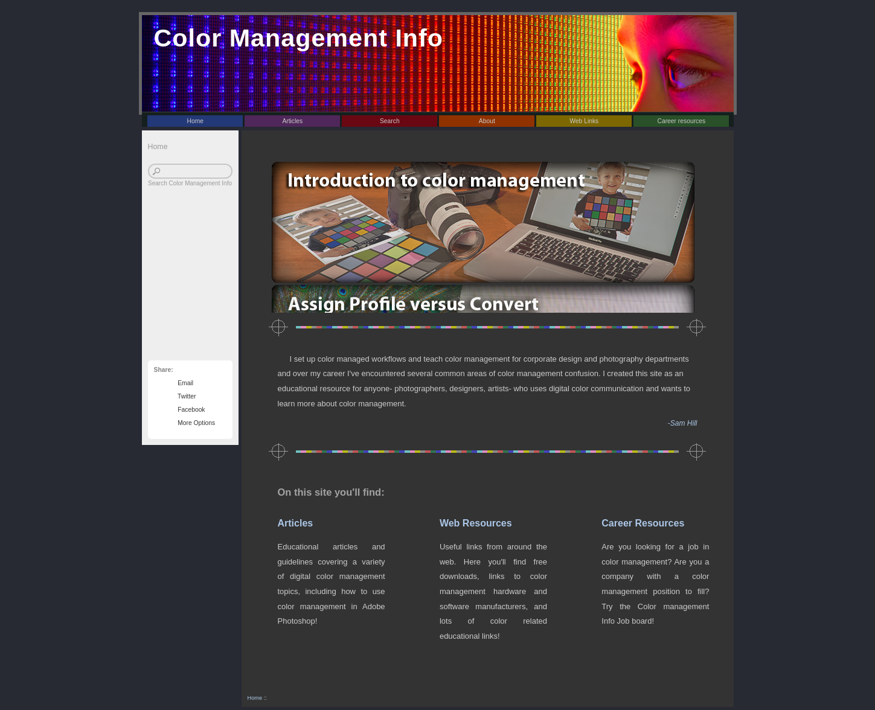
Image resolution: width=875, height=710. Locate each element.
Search (390, 121)
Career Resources (642, 523)
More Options (195, 423)
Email (184, 383)
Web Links (583, 121)
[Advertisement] (184, 280)
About (487, 121)
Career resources (681, 121)
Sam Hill (683, 423)
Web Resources (476, 523)
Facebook (190, 409)
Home (195, 121)
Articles (292, 121)
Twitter (185, 396)
